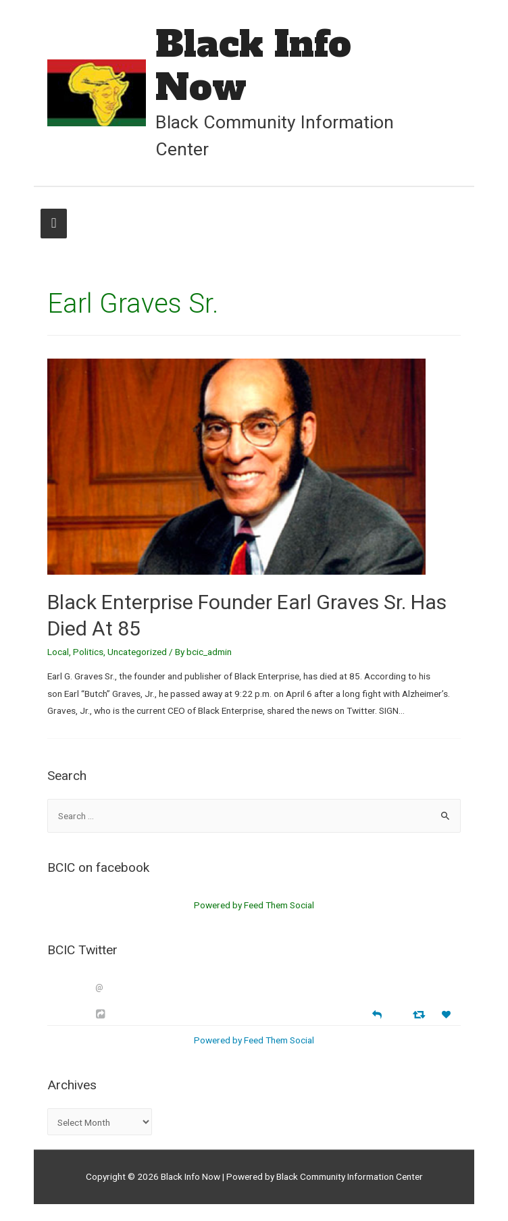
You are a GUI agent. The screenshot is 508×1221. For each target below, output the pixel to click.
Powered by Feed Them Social (254, 905)
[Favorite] (448, 1014)
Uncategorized (137, 651)
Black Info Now (253, 65)
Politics (88, 651)
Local (58, 651)
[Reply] (377, 1013)
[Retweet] (420, 1014)
